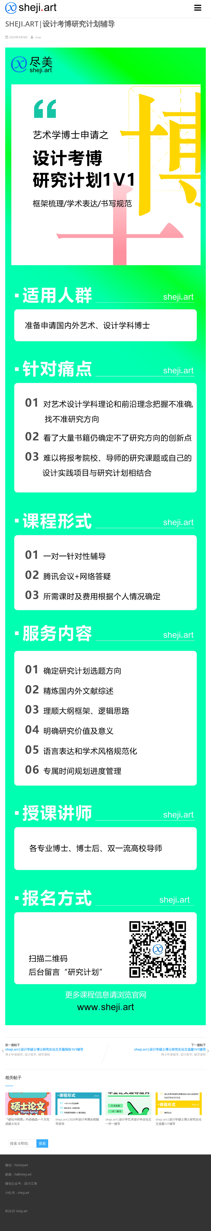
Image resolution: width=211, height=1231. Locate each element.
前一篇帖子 (55, 1047)
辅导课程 (44, 1054)
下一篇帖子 (156, 1047)
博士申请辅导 (14, 1054)
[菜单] (197, 7)
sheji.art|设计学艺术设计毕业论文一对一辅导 (128, 1121)
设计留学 (30, 1054)
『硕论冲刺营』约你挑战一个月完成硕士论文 (27, 1121)
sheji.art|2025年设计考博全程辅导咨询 (77, 1121)
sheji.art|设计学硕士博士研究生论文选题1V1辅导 (179, 1121)
